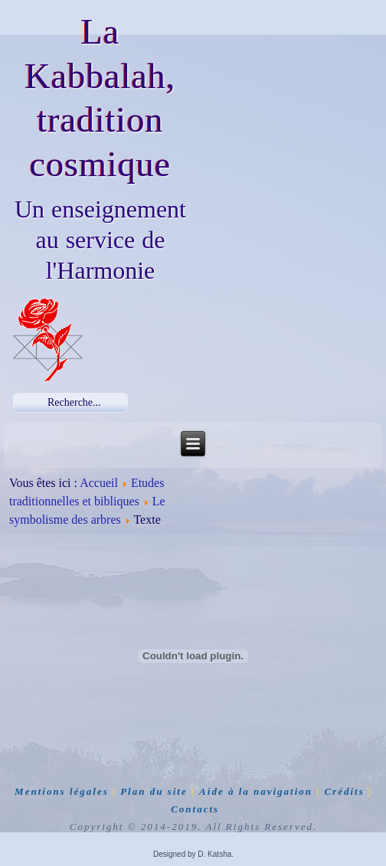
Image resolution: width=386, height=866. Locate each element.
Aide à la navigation (255, 791)
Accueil (99, 482)
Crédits (344, 791)
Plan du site (154, 791)
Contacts (195, 809)
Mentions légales (62, 791)
